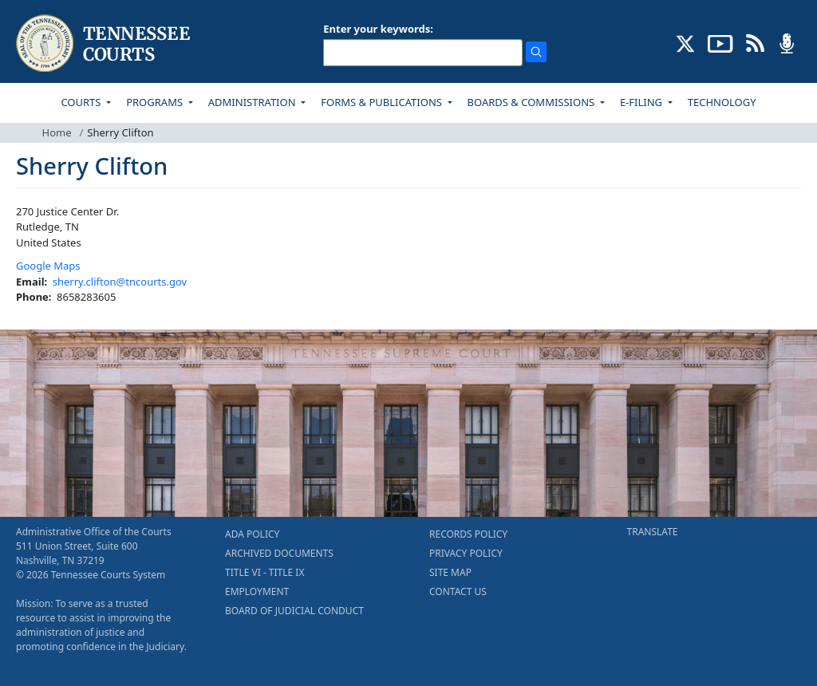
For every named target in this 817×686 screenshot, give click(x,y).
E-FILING (642, 102)
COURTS (82, 102)
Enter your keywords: (378, 29)
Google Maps (48, 265)
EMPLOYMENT (257, 591)
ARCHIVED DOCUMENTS (279, 553)
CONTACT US (458, 591)
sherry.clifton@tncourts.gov (120, 281)
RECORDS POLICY (468, 534)
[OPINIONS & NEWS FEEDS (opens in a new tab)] (755, 42)
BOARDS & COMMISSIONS (533, 102)
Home (57, 132)
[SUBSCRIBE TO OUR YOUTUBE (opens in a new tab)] (720, 42)
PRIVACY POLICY (466, 553)
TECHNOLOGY (722, 102)
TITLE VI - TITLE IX (264, 572)
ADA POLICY (252, 534)
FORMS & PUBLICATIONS (382, 102)
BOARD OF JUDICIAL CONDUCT (294, 610)
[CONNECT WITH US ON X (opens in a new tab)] (686, 42)
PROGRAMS (155, 102)
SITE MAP (450, 572)
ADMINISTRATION (253, 102)
